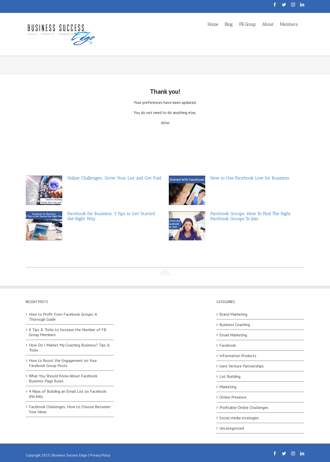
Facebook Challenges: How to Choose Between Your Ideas (69, 409)
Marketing (227, 386)
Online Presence (232, 397)
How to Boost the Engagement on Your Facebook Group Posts (63, 363)
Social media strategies (239, 417)
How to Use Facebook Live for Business (249, 178)
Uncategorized (231, 428)
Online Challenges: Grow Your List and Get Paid (114, 178)
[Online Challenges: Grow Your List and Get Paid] (44, 190)
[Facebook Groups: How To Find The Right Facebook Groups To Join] (187, 226)
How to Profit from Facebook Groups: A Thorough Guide (63, 317)
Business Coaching (234, 324)
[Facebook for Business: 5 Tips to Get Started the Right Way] (44, 226)
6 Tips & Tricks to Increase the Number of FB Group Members (67, 332)
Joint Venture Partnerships (241, 365)
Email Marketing (233, 334)
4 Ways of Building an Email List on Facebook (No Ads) (67, 394)
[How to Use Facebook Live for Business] (187, 190)
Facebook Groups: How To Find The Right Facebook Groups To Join (250, 216)
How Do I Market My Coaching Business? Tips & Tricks (69, 347)
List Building (229, 376)
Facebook (227, 345)
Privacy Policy (100, 455)
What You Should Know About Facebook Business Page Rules (63, 378)
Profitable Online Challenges (243, 407)
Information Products (237, 355)
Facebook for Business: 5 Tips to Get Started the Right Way (111, 216)
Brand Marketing (233, 314)
